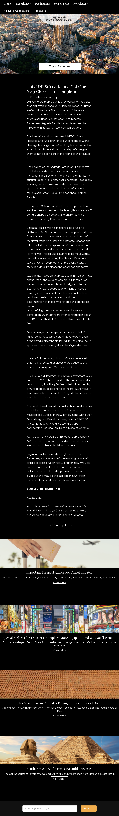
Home (8, 3)
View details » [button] (59, 582)
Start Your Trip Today (59, 525)
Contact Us (40, 10)
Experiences (23, 3)
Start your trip (89, 808)
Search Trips (61, 3)
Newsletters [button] (81, 3)
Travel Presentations (16, 10)
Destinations (42, 3)
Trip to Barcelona (59, 66)
